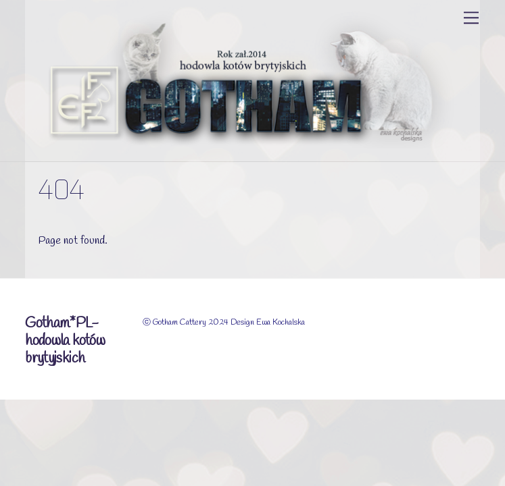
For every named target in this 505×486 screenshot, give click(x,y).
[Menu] (471, 18)
